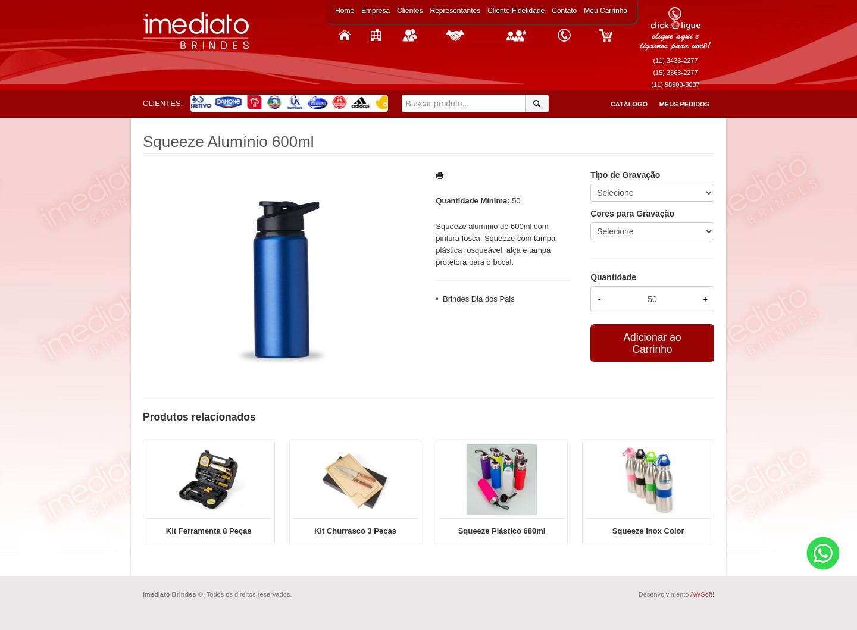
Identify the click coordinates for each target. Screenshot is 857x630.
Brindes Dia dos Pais (479, 298)
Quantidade (613, 277)
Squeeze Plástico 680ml (502, 530)
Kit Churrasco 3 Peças (355, 530)
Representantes (455, 11)
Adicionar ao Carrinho (652, 343)
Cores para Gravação (632, 213)
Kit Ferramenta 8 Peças (209, 530)
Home (344, 11)
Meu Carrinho (605, 11)
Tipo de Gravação (625, 175)
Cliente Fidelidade (516, 11)
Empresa (375, 11)
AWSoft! (702, 594)
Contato (564, 11)
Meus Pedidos (684, 104)
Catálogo (629, 104)
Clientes (410, 11)
